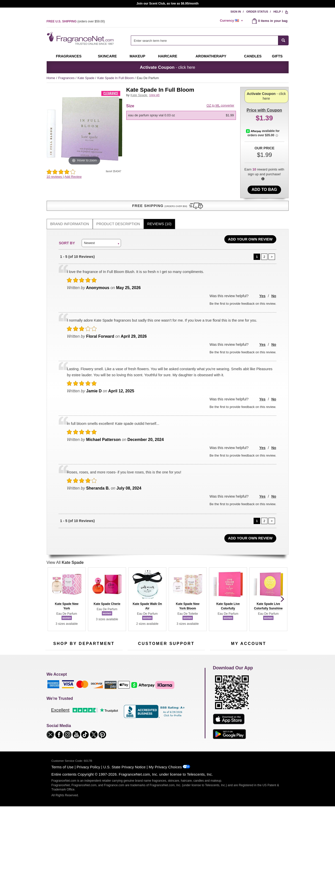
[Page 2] (264, 242)
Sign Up (257, 648)
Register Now (219, 689)
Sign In (235, 11)
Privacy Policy (88, 855)
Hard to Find (108, 720)
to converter (220, 111)
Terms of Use (62, 855)
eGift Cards (136, 704)
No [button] (273, 282)
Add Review (72, 177)
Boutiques (52, 717)
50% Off (79, 681)
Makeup (137, 56)
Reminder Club (248, 689)
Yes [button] (262, 282)
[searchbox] (204, 40)
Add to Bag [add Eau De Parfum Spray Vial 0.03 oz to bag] (264, 189)
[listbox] (182, 121)
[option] (181, 121)
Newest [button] (89, 229)
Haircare (167, 56)
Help (277, 11)
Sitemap (188, 693)
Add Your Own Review (250, 225)
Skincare (107, 56)
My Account (218, 681)
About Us (134, 696)
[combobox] (209, 40)
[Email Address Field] (105, 647)
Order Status (257, 11)
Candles (105, 696)
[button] (84, 187)
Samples (79, 689)
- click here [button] (167, 67)
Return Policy (164, 681)
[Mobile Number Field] (195, 647)
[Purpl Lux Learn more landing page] (248, 704)
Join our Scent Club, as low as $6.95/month (167, 3)
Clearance (80, 720)
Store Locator (165, 721)
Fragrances (69, 56)
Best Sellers (81, 712)
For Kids (105, 681)
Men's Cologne (56, 701)
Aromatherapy (83, 704)
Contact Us (135, 689)
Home (51, 78)
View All (65, 548)
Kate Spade (86, 78)
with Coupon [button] (264, 95)
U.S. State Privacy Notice (124, 855)
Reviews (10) (159, 210)
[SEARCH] (283, 40)
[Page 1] (257, 242)
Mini (102, 712)
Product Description (118, 210)
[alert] (232, 20)
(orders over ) (76, 21)
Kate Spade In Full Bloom (116, 78)
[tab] (70, 210)
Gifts (277, 56)
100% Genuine (166, 713)
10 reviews (55, 177)
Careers (187, 713)
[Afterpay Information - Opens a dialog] (255, 152)
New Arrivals (108, 704)
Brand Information (69, 210)
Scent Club (81, 728)
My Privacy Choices (165, 855)
